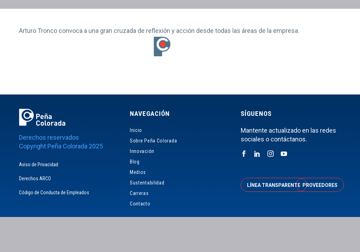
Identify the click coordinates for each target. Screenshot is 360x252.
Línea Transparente (182, 17)
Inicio (50, 80)
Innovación (140, 80)
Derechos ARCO (35, 178)
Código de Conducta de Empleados (54, 192)
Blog (170, 80)
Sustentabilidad (232, 80)
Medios (194, 80)
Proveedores (242, 17)
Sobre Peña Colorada (92, 80)
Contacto (305, 80)
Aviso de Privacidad (38, 164)
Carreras (273, 80)
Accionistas (293, 17)
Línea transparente (273, 185)
